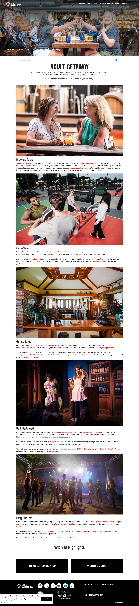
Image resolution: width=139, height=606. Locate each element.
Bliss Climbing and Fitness (43, 259)
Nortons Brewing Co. (88, 163)
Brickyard (96, 522)
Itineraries (38, 49)
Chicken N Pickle (98, 261)
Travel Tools (23, 49)
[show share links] (118, 60)
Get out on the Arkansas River (50, 252)
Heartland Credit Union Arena (108, 449)
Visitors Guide (96, 566)
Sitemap (110, 584)
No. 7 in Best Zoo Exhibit (28, 357)
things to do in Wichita (42, 538)
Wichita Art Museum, (49, 345)
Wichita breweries (23, 163)
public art (25, 348)
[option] (69, 28)
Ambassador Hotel (80, 531)
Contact (90, 584)
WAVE (44, 451)
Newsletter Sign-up (42, 566)
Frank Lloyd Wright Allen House (106, 348)
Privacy (104, 584)
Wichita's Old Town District (66, 524)
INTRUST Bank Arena (85, 449)
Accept (46, 599)
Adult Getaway (53, 49)
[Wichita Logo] (13, 4)
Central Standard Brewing (80, 168)
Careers (97, 584)
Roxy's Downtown (57, 442)
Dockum (93, 531)
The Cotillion (53, 451)
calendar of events (75, 538)
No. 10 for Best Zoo (37, 355)
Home (10, 49)
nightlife (26, 538)
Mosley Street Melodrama (65, 432)
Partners (83, 584)
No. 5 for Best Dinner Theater (92, 432)
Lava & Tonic (49, 531)
